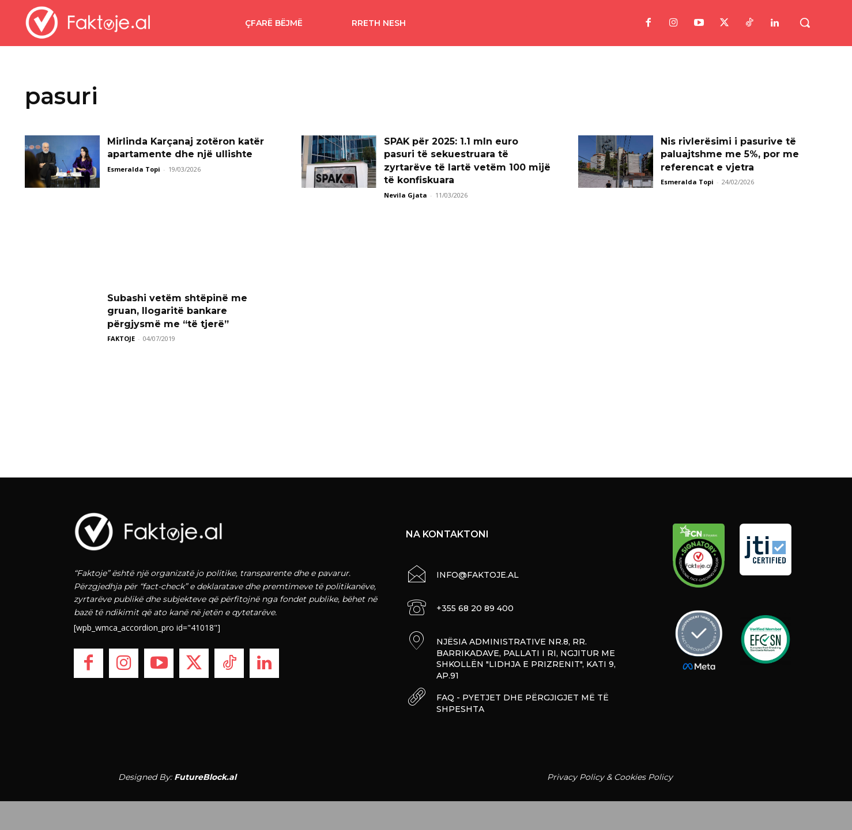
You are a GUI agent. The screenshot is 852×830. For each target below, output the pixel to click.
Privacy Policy (575, 777)
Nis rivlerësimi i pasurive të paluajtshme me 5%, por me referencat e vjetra (730, 154)
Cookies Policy (643, 777)
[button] (804, 22)
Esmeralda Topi (133, 169)
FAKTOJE (121, 338)
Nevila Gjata (405, 195)
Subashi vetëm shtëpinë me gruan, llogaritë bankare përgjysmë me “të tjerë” (177, 311)
